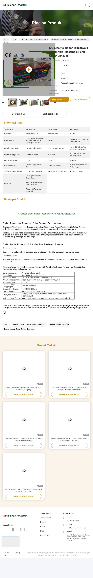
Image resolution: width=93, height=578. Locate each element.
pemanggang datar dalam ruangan (19, 329)
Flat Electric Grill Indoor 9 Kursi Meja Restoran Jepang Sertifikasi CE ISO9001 (23, 490)
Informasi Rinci (18, 114)
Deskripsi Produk (51, 114)
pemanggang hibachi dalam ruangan (29, 324)
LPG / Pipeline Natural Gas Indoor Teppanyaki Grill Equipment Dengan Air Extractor (69, 388)
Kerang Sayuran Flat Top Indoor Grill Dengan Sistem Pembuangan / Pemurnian (69, 439)
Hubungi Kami (45, 535)
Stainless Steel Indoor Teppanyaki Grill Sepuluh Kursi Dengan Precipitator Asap (23, 439)
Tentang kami (45, 518)
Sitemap (17, 552)
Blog (42, 531)
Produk (14, 39)
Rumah (6, 39)
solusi (42, 526)
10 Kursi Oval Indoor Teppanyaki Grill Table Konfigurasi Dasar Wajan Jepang (23, 388)
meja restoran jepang (59, 324)
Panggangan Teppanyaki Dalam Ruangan (34, 39)
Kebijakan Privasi (6, 554)
